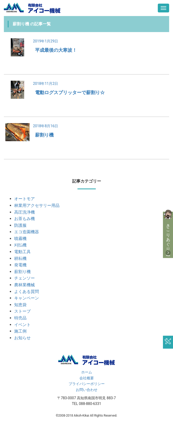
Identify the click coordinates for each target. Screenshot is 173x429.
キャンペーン (26, 298)
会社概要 (86, 378)
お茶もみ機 (24, 218)
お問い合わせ (86, 390)
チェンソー (24, 278)
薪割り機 (44, 135)
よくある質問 (26, 291)
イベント (22, 324)
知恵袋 (20, 304)
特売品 (20, 317)
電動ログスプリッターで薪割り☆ (70, 92)
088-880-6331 (90, 404)
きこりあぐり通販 (168, 235)
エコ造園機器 (26, 231)
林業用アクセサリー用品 (37, 205)
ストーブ (22, 311)
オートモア (24, 198)
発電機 (20, 264)
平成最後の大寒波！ (56, 50)
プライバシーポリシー (87, 384)
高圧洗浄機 (24, 212)
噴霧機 (20, 238)
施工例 (20, 331)
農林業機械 (24, 284)
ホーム (86, 372)
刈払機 (20, 245)
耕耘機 (20, 258)
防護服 (20, 225)
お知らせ (22, 337)
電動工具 (22, 251)
